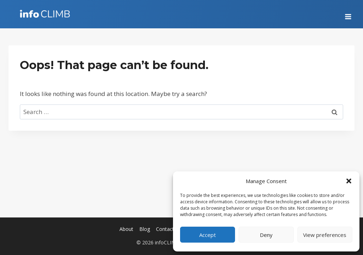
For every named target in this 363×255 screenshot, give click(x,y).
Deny (266, 234)
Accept (207, 234)
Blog (144, 229)
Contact (165, 229)
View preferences (324, 234)
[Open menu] (347, 14)
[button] (348, 181)
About (126, 229)
